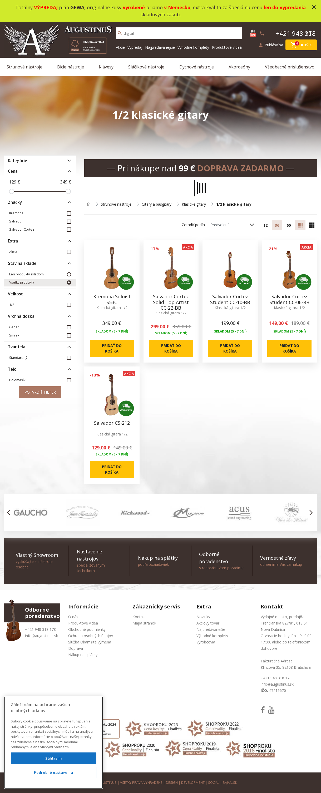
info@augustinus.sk (41, 635)
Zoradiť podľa (193, 224)
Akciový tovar (207, 623)
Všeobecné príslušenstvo (289, 67)
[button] (10, 512)
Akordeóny (239, 67)
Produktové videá (227, 47)
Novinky (203, 616)
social (213, 782)
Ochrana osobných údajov (90, 635)
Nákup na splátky (82, 654)
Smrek (14, 335)
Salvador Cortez (21, 229)
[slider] (11, 191)
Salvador (16, 221)
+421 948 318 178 (40, 629)
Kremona (16, 213)
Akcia (13, 252)
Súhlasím (53, 758)
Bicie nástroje (70, 67)
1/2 (11, 305)
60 (289, 225)
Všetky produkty (21, 282)
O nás (73, 616)
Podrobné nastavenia (53, 772)
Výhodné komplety (193, 47)
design (172, 782)
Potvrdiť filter (40, 392)
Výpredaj (134, 47)
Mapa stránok (144, 623)
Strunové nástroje (24, 67)
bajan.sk (230, 782)
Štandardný (18, 357)
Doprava (75, 648)
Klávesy (106, 67)
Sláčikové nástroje (146, 67)
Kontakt (139, 616)
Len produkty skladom (26, 274)
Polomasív (17, 380)
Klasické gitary (194, 204)
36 (277, 225)
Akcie (120, 47)
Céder (14, 327)
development (193, 782)
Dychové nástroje (196, 67)
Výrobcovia (205, 642)
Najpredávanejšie (160, 47)
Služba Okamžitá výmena (89, 642)
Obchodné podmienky (87, 629)
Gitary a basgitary (156, 204)
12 (265, 225)
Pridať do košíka (112, 348)
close (314, 7)
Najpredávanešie (210, 629)
